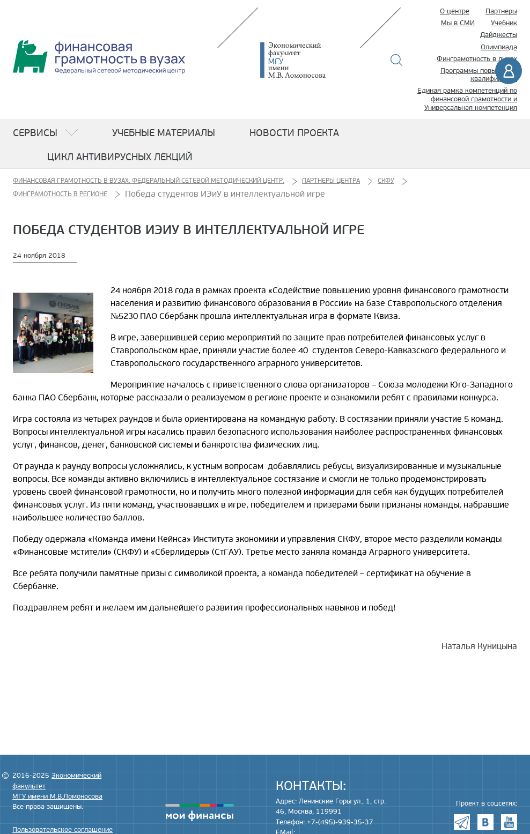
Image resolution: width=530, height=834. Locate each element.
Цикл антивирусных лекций (120, 157)
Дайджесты (498, 35)
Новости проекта (294, 133)
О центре (454, 11)
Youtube (509, 822)
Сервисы (35, 133)
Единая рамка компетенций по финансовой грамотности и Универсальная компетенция (467, 98)
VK (485, 822)
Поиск (397, 60)
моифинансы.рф (199, 812)
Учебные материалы (163, 133)
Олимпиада (499, 47)
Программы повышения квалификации (478, 75)
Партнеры (501, 11)
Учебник (504, 23)
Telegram (462, 822)
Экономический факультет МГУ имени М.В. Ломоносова (309, 60)
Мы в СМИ (458, 23)
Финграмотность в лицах (477, 59)
